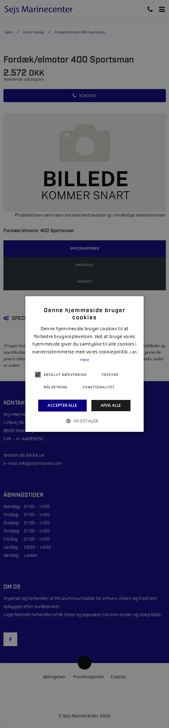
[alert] (84, 364)
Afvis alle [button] (111, 405)
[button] (84, 421)
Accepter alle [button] (62, 405)
